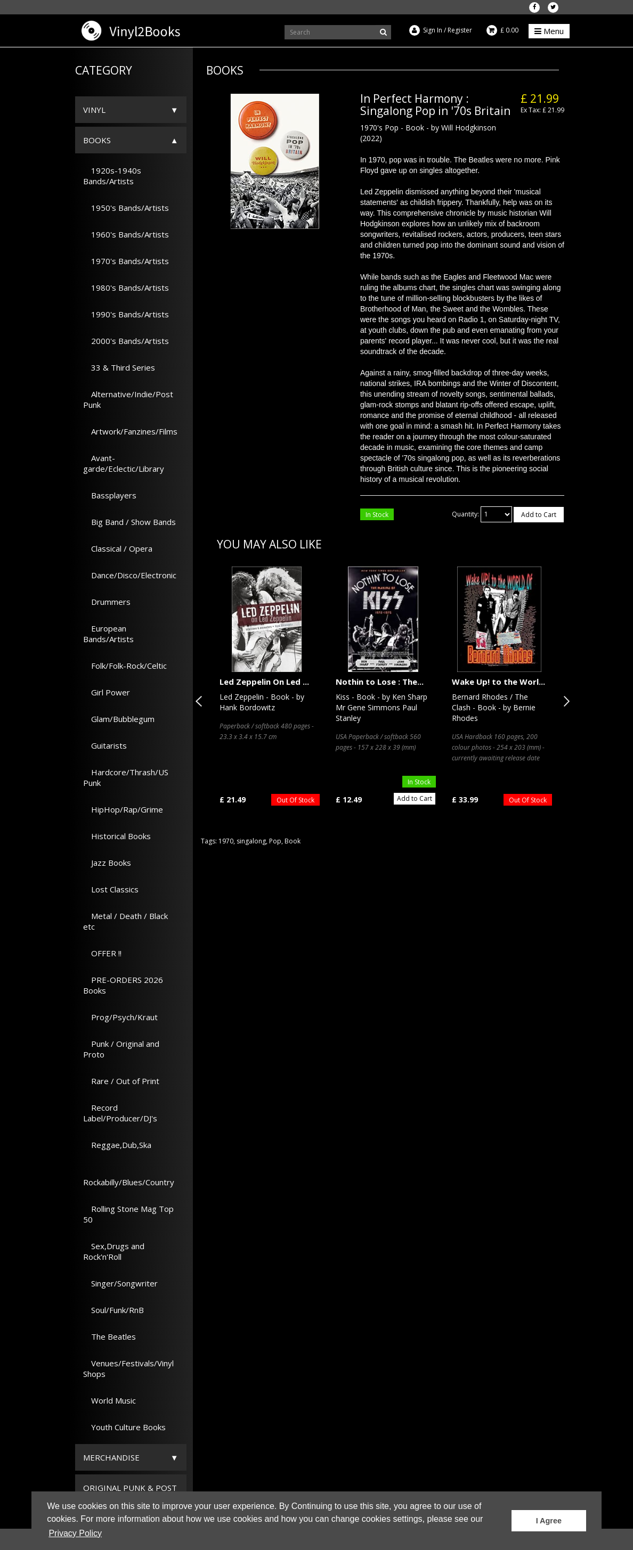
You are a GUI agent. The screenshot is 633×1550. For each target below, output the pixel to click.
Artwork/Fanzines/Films (130, 431)
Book (293, 841)
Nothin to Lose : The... (380, 681)
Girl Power (106, 692)
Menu (549, 31)
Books (97, 140)
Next (564, 701)
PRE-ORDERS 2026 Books (123, 985)
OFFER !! (102, 953)
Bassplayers (109, 495)
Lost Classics (111, 889)
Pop (275, 841)
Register (460, 30)
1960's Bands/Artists (126, 234)
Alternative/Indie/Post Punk (128, 399)
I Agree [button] (549, 1520)
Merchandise (111, 1457)
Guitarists (105, 745)
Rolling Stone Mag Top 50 (128, 1214)
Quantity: (465, 514)
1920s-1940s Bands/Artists (112, 175)
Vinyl (94, 109)
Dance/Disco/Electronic (129, 575)
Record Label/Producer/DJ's (120, 1112)
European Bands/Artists (108, 633)
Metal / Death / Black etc (125, 921)
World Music (109, 1400)
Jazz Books (107, 862)
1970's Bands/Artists (126, 261)
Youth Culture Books (124, 1427)
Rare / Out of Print (121, 1081)
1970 (225, 841)
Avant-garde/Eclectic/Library (123, 463)
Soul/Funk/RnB (113, 1310)
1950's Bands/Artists (126, 207)
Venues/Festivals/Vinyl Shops (128, 1368)
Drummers (107, 601)
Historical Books (117, 836)
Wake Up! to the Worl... (498, 681)
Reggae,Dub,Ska (117, 1144)
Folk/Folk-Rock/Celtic (125, 665)
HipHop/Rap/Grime (123, 809)
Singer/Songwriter (120, 1283)
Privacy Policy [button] (75, 1533)
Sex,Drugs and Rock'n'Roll (113, 1251)
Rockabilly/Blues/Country (128, 1176)
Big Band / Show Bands (129, 521)
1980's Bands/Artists (126, 287)
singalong (251, 841)
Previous (201, 701)
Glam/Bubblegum (119, 719)
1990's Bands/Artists (126, 314)
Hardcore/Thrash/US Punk (125, 777)
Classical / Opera (117, 548)
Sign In (432, 30)
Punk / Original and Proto (121, 1049)
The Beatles (109, 1336)
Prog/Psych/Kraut (120, 1017)
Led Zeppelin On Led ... (264, 681)
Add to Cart (538, 514)
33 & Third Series (119, 367)
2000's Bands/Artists (126, 340)
